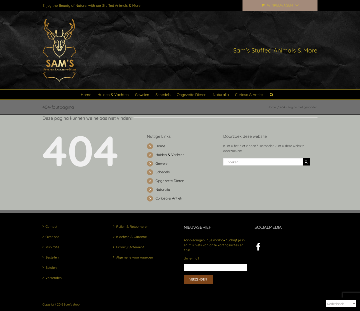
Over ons (52, 237)
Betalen (51, 268)
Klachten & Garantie (131, 237)
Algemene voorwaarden (134, 257)
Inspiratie (52, 247)
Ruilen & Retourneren (132, 226)
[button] (271, 95)
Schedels (163, 172)
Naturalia (163, 189)
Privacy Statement (130, 247)
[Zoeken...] (263, 162)
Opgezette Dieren (170, 180)
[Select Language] (341, 303)
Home (160, 146)
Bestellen (52, 257)
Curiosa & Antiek (169, 198)
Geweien (163, 163)
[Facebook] (258, 246)
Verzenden (54, 278)
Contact (51, 226)
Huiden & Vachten (170, 154)
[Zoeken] (306, 162)
